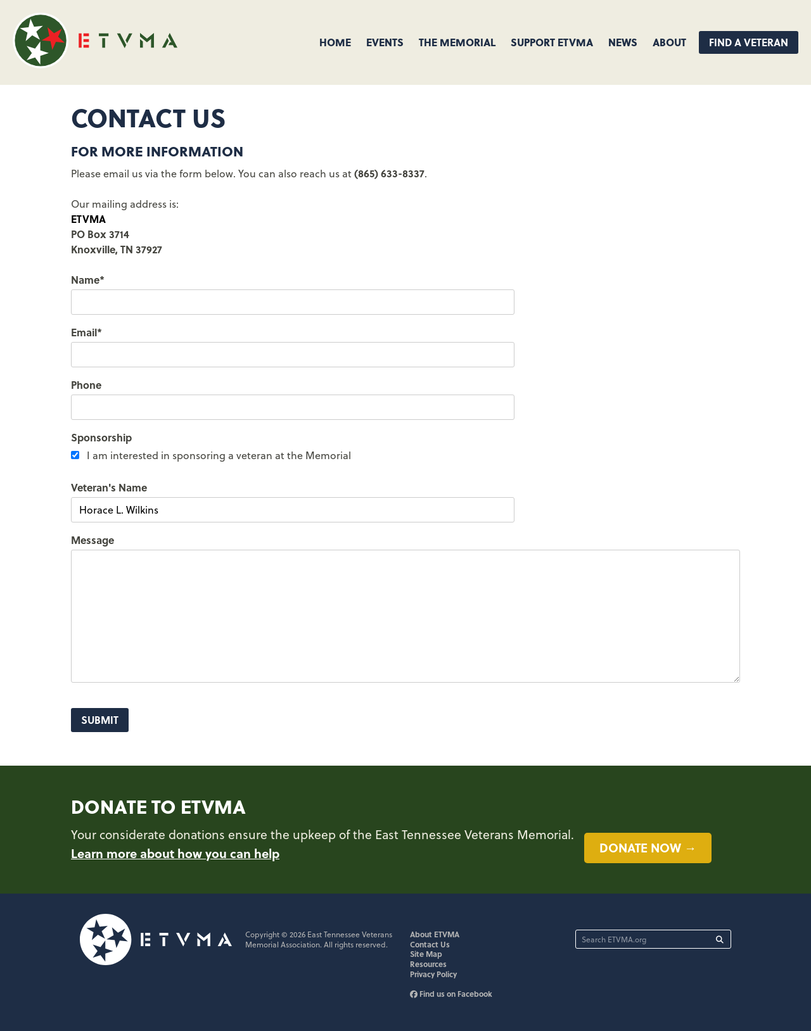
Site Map (426, 953)
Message (92, 540)
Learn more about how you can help (175, 853)
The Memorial (457, 42)
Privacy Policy (433, 974)
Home (335, 42)
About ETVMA (434, 934)
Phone (86, 384)
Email (86, 332)
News (622, 42)
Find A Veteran (748, 42)
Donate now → (647, 847)
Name (88, 279)
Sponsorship (101, 437)
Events (385, 42)
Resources (428, 964)
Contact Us (430, 944)
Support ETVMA (552, 42)
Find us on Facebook (451, 993)
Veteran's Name (109, 487)
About (669, 42)
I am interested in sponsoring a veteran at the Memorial (219, 455)
